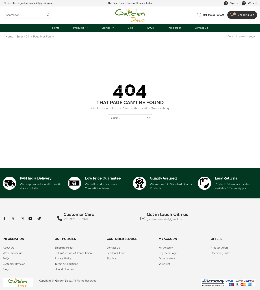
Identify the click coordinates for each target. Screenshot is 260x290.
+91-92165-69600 (213, 15)
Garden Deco (63, 280)
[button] (231, 3)
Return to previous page (241, 36)
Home (9, 37)
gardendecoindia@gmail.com (36, 3)
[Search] (48, 15)
